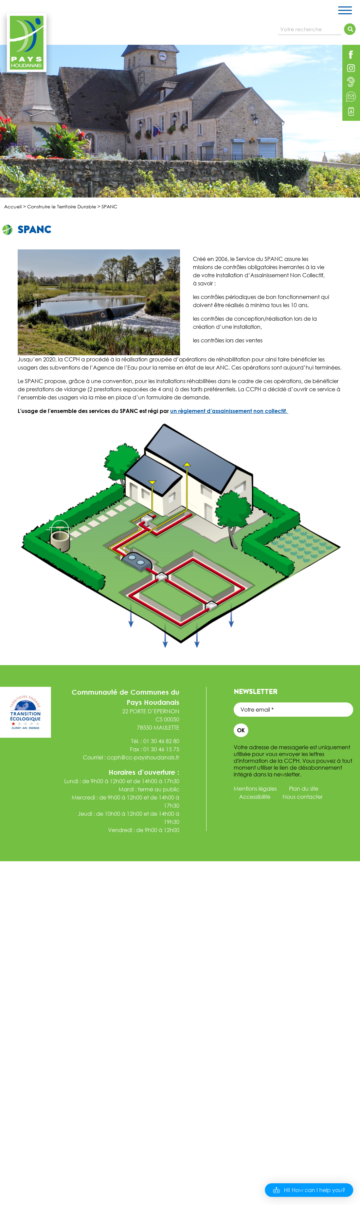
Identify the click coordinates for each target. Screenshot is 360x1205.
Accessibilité (254, 796)
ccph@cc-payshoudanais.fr (143, 757)
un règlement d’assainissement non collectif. (229, 411)
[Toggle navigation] (345, 11)
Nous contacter (303, 796)
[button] (309, 1190)
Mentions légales (255, 788)
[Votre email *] (293, 709)
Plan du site (303, 788)
